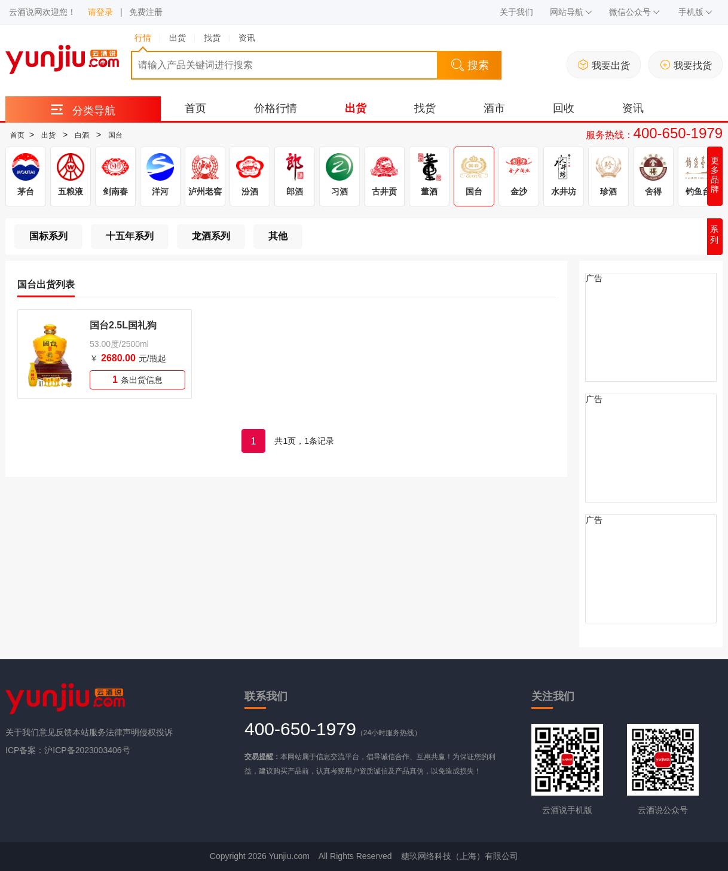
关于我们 (516, 12)
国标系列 (48, 236)
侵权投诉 (156, 732)
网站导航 (571, 12)
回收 (563, 108)
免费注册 (146, 12)
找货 (425, 108)
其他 (277, 236)
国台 (115, 135)
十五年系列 (130, 236)
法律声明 (122, 732)
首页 (195, 108)
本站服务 (89, 732)
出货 (355, 108)
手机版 (695, 12)
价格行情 (275, 108)
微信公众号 (634, 12)
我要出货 (604, 65)
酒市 (494, 108)
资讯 (633, 108)
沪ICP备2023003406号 (87, 750)
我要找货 (686, 65)
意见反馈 (55, 732)
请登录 (100, 12)
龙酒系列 (211, 236)
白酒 (82, 135)
